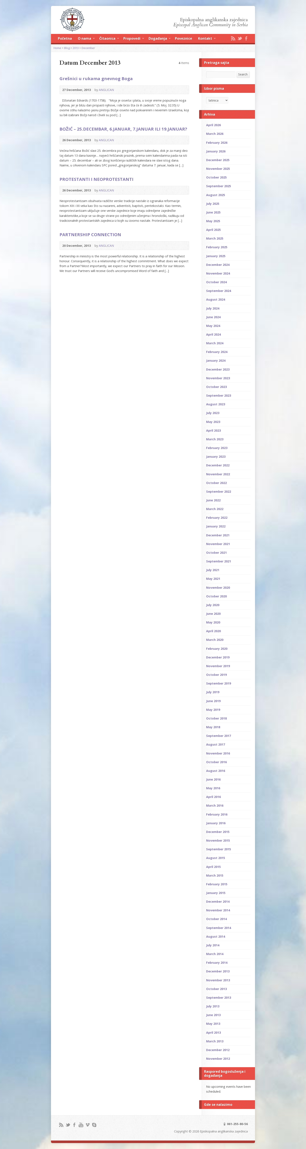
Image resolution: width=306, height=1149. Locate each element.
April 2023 (213, 430)
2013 (76, 48)
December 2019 (218, 657)
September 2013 (218, 998)
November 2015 (218, 840)
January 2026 (215, 151)
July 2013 (212, 1006)
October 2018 (216, 718)
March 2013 (214, 1041)
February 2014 (216, 963)
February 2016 (216, 814)
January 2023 (215, 457)
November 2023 (218, 378)
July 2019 (212, 692)
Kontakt (207, 39)
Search (243, 74)
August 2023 (215, 404)
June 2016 (213, 779)
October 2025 (216, 177)
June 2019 (213, 701)
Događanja (160, 39)
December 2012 (218, 1050)
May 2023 (213, 422)
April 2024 (213, 334)
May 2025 (213, 221)
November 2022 (218, 474)
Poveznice (183, 38)
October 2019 (216, 675)
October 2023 (216, 387)
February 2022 (216, 518)
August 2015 (215, 858)
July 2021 (212, 570)
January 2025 (215, 256)
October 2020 (216, 596)
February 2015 (216, 884)
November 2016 (218, 753)
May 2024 (213, 326)
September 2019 (218, 683)
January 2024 (215, 360)
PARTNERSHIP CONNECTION (90, 234)
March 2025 (214, 238)
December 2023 (218, 369)
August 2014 (215, 936)
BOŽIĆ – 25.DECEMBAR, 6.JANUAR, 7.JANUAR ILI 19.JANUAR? (123, 129)
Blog (67, 48)
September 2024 (218, 291)
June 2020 (213, 614)
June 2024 (213, 317)
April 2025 (213, 230)
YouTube (80, 1124)
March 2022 (214, 509)
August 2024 (215, 299)
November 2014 (218, 910)
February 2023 (216, 448)
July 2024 (212, 308)
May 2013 (213, 1024)
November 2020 (218, 588)
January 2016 (215, 823)
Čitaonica (109, 39)
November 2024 (218, 273)
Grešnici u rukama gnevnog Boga (96, 78)
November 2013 (218, 980)
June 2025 (213, 212)
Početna (65, 38)
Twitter (239, 38)
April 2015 (213, 867)
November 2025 (218, 169)
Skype (94, 1124)
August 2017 (215, 744)
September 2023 (218, 395)
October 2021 (216, 553)
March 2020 (214, 640)
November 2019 (218, 666)
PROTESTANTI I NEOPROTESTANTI (96, 179)
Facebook (246, 38)
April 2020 (213, 631)
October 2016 (216, 762)
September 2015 (218, 849)
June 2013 (213, 1015)
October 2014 (216, 919)
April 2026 (213, 125)
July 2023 (212, 413)
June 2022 (213, 500)
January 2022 (215, 526)
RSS (233, 38)
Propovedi (133, 39)
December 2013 (218, 971)
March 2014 (214, 954)
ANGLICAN (106, 90)
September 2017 (218, 736)
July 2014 (212, 945)
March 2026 (214, 134)
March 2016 (214, 805)
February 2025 (216, 247)
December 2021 (218, 535)
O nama (86, 39)
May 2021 (213, 579)
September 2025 (218, 186)
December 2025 (218, 160)
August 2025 (215, 195)
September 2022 (218, 491)
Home (57, 48)
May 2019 (213, 710)
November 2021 (218, 544)
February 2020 (216, 649)
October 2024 (216, 282)
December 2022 (218, 465)
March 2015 (214, 875)
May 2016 (213, 788)
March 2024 (214, 343)
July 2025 (212, 204)
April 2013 (213, 1032)
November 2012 (218, 1059)
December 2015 (218, 832)
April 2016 (213, 797)
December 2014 (218, 901)
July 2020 (212, 605)
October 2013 (216, 989)
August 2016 (215, 771)
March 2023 (214, 439)
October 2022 (216, 483)
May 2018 (213, 727)
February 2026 (216, 143)
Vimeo (87, 1124)
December (88, 48)
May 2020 (213, 622)
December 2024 (218, 265)
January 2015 (215, 893)
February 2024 (216, 352)
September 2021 (218, 561)
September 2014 (218, 928)
